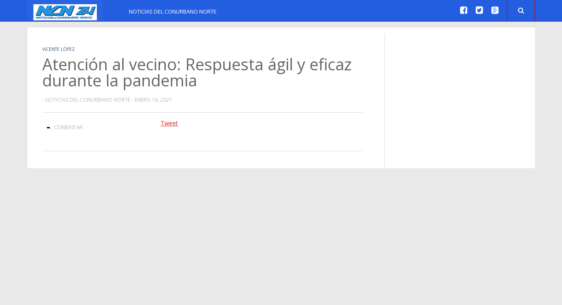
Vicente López (58, 49)
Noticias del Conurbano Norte (173, 11)
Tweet (169, 123)
